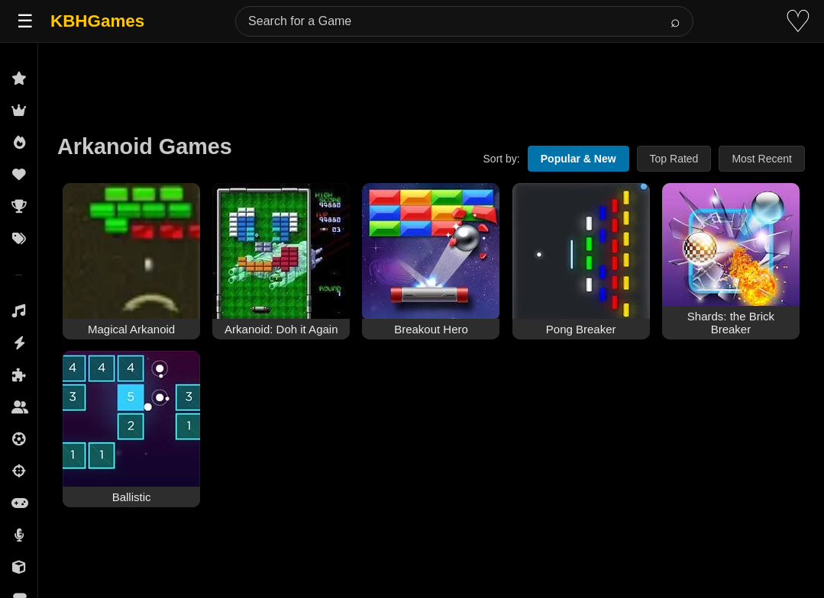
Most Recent (762, 159)
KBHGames (97, 21)
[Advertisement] (431, 77)
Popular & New (578, 159)
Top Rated (674, 159)
